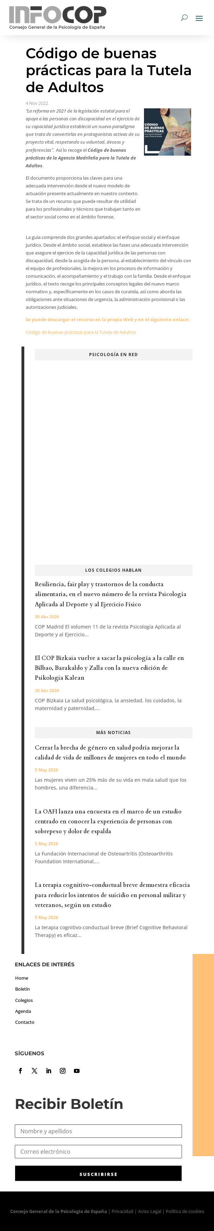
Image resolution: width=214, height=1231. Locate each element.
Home (21, 978)
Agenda (23, 1011)
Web (128, 319)
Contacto (24, 1022)
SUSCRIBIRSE (99, 1174)
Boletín (22, 989)
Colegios (24, 1000)
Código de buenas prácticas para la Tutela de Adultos (81, 332)
